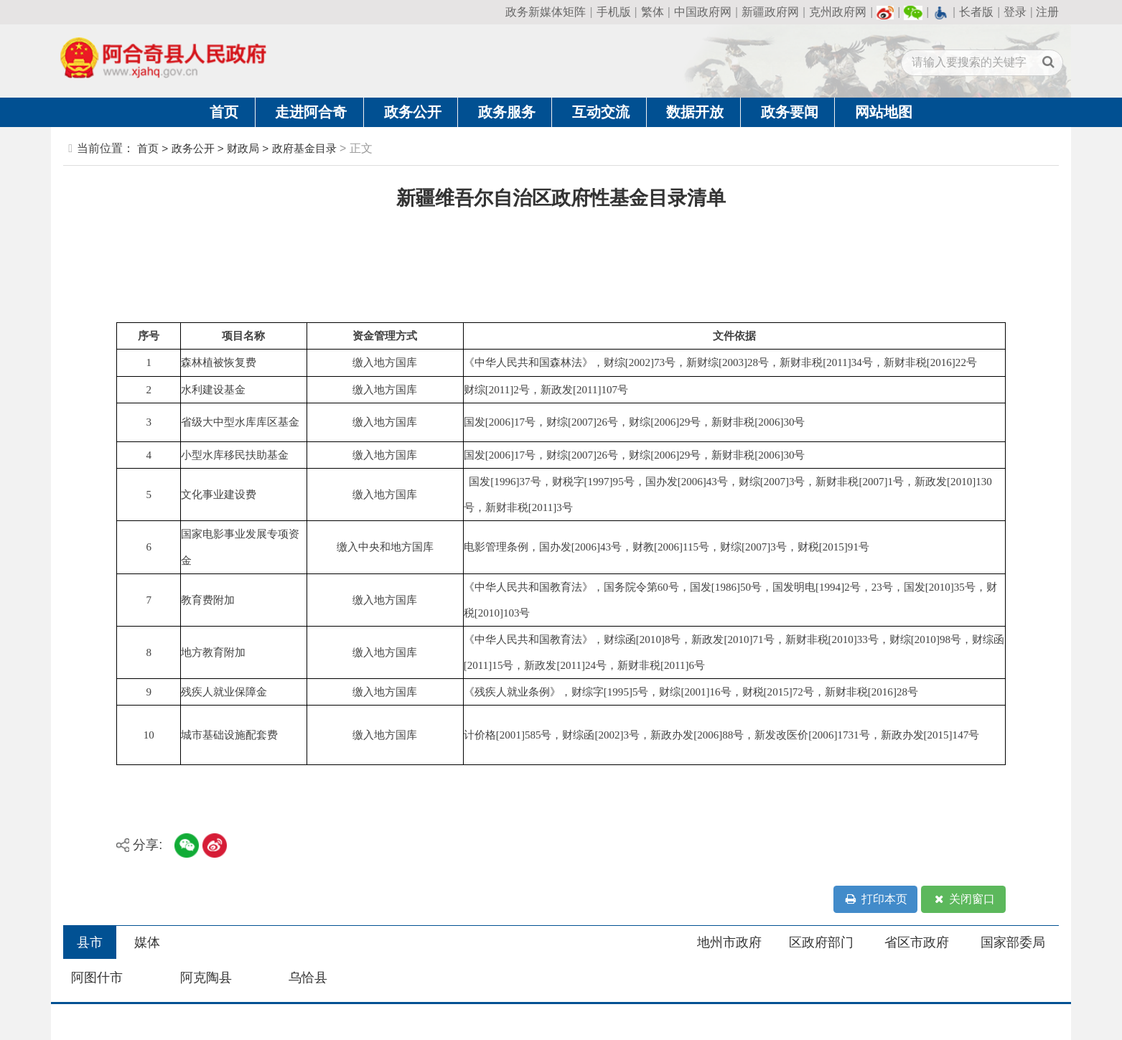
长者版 (976, 12)
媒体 (147, 942)
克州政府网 (837, 12)
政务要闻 (789, 112)
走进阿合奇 (311, 112)
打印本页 (875, 899)
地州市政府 (729, 942)
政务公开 (412, 112)
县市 (90, 942)
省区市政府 (916, 942)
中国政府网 (702, 12)
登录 (1015, 12)
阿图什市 (97, 977)
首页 (224, 112)
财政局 (243, 148)
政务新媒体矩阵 (545, 12)
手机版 (614, 12)
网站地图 (883, 112)
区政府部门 (821, 942)
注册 (1047, 12)
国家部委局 (1013, 942)
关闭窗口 (963, 899)
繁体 (652, 12)
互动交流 (601, 112)
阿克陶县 (206, 977)
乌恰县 (308, 977)
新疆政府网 (770, 12)
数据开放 (695, 112)
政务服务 (507, 112)
